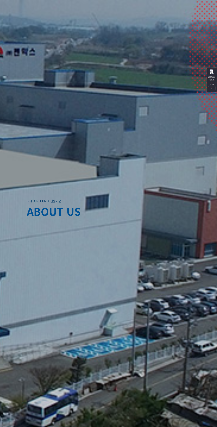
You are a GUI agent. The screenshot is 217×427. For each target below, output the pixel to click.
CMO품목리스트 (211, 78)
